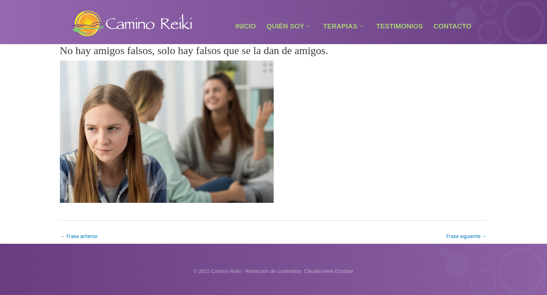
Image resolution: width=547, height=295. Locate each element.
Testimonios (399, 26)
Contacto (452, 26)
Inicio (245, 26)
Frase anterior (79, 236)
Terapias (343, 26)
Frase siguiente (467, 236)
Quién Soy (288, 26)
